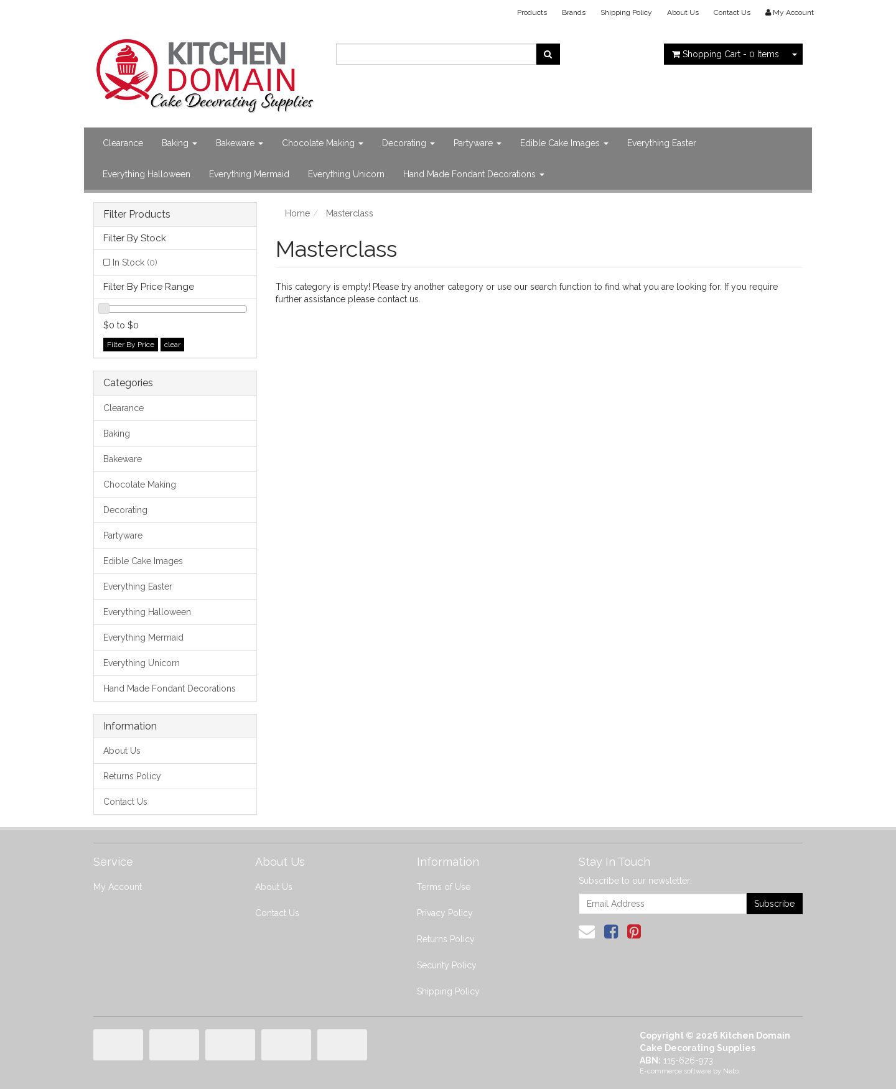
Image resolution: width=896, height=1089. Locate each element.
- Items (725, 54)
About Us (683, 12)
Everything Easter (661, 143)
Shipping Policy (626, 12)
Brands (574, 12)
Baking (179, 143)
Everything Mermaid (249, 174)
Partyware (478, 143)
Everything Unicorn (346, 174)
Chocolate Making (322, 143)
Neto (731, 1071)
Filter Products (136, 214)
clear (172, 344)
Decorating (408, 143)
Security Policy (447, 965)
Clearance (123, 143)
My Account (117, 887)
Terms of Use (443, 887)
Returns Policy (132, 776)
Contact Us (732, 12)
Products (532, 12)
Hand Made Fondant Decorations (473, 174)
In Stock (135, 262)
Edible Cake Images (564, 143)
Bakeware (239, 143)
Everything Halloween (146, 174)
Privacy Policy (445, 913)
